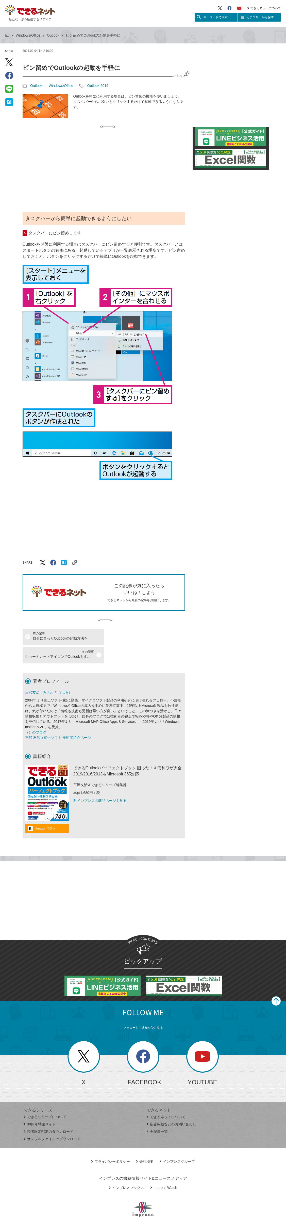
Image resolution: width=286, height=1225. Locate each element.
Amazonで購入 (45, 810)
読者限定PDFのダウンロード (48, 1113)
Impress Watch (163, 1169)
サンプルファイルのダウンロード (52, 1121)
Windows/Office (28, 35)
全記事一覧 (157, 1113)
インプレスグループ (177, 1143)
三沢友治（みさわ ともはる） (48, 674)
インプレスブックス (126, 1169)
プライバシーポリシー (110, 1143)
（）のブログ (35, 714)
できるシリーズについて (45, 1098)
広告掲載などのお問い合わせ (171, 1106)
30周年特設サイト (40, 1106)
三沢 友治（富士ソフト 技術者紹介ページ (58, 719)
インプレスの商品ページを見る (100, 782)
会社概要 (145, 1143)
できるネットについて (264, 8)
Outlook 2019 (97, 86)
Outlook (53, 35)
